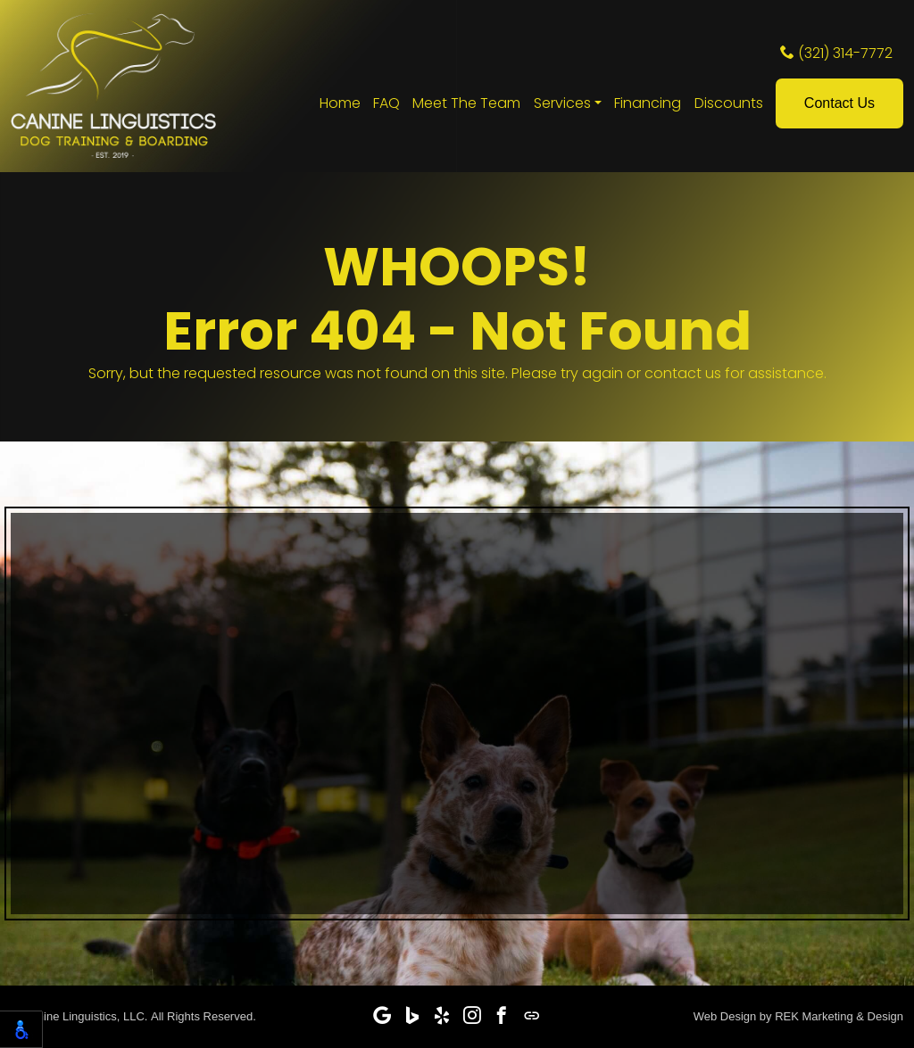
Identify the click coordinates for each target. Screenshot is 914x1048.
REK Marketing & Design (839, 1016)
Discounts (728, 103)
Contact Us (839, 103)
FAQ (386, 103)
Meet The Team (466, 103)
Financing (647, 103)
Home (340, 103)
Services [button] (562, 103)
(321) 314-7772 (836, 53)
